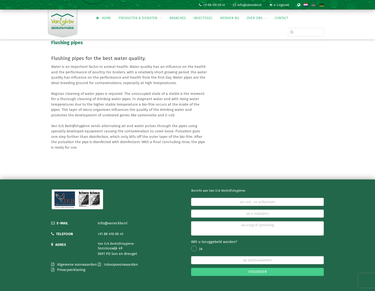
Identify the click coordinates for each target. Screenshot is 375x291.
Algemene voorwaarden (74, 264)
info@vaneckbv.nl (112, 223)
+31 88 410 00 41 (110, 234)
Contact (281, 18)
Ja (197, 248)
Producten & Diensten (140, 18)
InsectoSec (203, 18)
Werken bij (229, 18)
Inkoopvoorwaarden (118, 264)
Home (103, 18)
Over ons (257, 18)
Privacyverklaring (68, 270)
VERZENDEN (257, 272)
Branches (177, 18)
